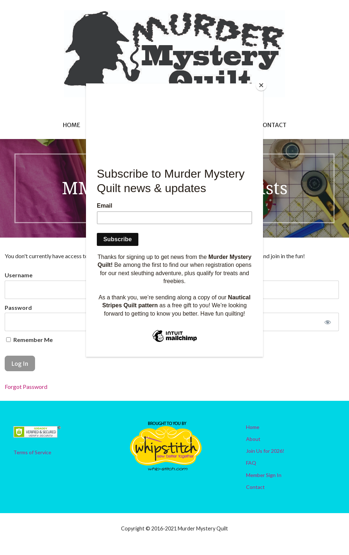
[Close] (261, 85)
